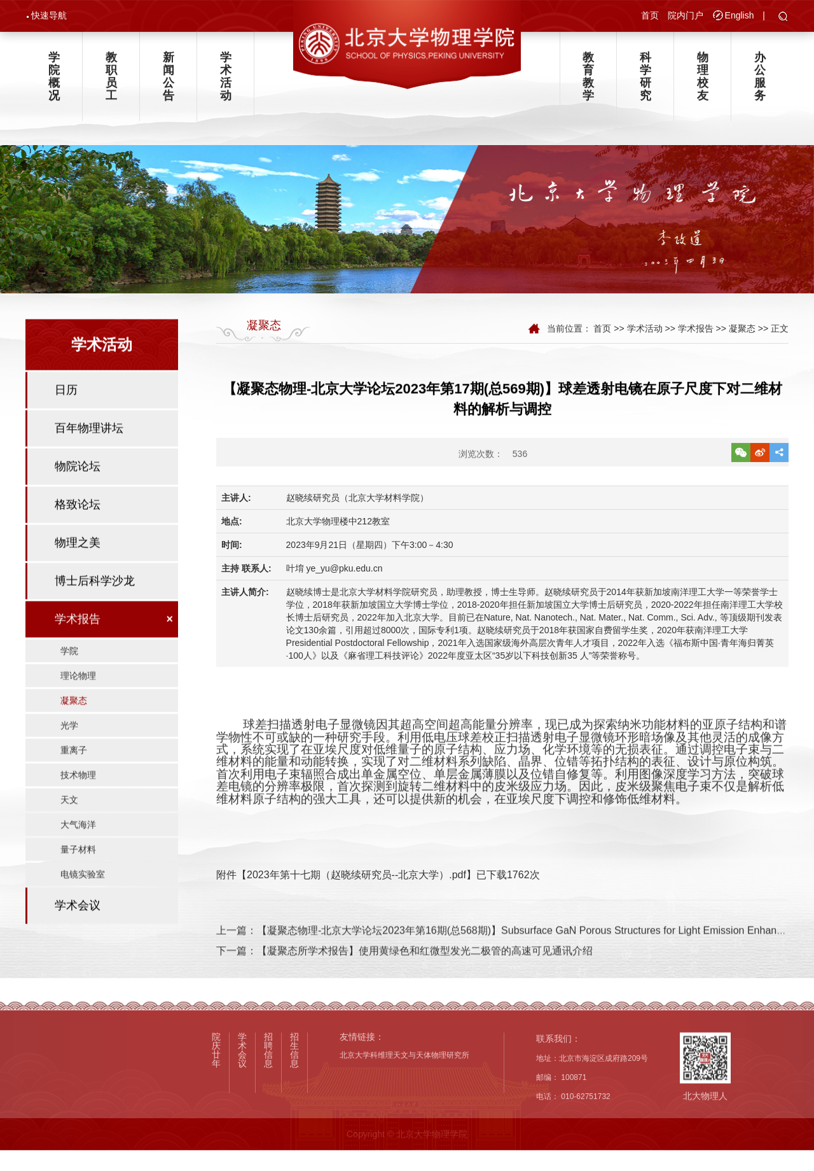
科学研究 (645, 81)
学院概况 (54, 81)
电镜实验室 (82, 903)
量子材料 (78, 878)
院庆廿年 (216, 1106)
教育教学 (588, 81)
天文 (69, 829)
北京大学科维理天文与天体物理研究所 (404, 1111)
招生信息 (294, 1106)
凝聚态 (73, 729)
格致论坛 (77, 533)
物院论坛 (77, 495)
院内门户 (685, 16)
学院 (69, 680)
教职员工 (111, 81)
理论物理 (78, 704)
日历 (66, 418)
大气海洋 (78, 853)
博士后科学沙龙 (95, 609)
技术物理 (78, 804)
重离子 (73, 779)
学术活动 (225, 81)
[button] (783, 18)
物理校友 (702, 81)
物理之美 (77, 571)
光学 (69, 754)
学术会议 (77, 934)
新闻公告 (168, 81)
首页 (650, 16)
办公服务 (760, 81)
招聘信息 (268, 1106)
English (739, 16)
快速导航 (49, 16)
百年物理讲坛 (89, 457)
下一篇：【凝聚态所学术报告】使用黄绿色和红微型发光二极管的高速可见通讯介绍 (404, 966)
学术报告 (77, 648)
